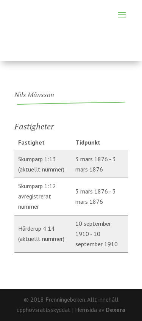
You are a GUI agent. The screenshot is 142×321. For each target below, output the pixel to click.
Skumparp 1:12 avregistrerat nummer (37, 196)
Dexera (115, 309)
